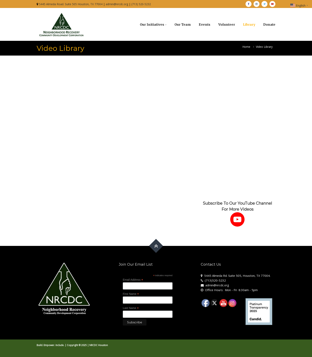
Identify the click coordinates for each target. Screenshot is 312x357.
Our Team (183, 24)
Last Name (131, 308)
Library (249, 24)
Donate (269, 24)
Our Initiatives (152, 24)
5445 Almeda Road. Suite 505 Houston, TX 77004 (70, 4)
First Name (131, 294)
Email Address (133, 280)
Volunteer (226, 24)
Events (204, 24)
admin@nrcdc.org (117, 4)
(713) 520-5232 (141, 4)
